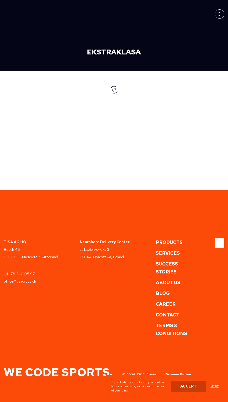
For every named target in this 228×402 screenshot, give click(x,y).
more (214, 386)
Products (169, 242)
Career (166, 304)
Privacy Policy (178, 374)
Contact (167, 315)
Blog (163, 293)
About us (168, 283)
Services (168, 253)
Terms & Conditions (171, 330)
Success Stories (167, 268)
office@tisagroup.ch (20, 281)
